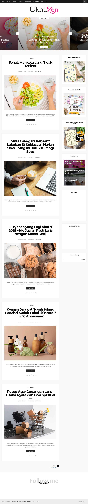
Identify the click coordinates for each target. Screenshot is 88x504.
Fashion (21, 1)
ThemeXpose (15, 501)
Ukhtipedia (44, 18)
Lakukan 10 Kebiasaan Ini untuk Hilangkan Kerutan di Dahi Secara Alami (74, 171)
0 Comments (38, 71)
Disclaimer (44, 1)
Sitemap (37, 1)
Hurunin (32, 58)
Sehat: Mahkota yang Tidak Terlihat (44, 41)
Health (8, 1)
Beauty (14, 1)
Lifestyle (32, 137)
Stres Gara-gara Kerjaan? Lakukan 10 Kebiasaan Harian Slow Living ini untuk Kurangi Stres (30, 146)
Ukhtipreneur (29, 1)
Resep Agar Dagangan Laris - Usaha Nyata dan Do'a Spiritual (30, 393)
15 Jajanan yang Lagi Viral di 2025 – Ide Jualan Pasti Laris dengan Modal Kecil (30, 230)
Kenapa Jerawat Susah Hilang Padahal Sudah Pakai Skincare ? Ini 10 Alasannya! (30, 312)
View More (44, 47)
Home (3, 1)
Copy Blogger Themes (24, 501)
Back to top (82, 501)
